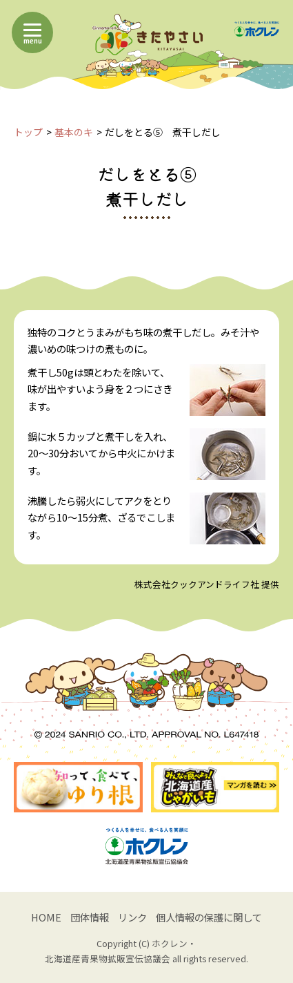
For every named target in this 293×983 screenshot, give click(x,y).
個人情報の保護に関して (209, 917)
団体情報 (89, 917)
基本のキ (73, 132)
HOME (46, 917)
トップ (28, 132)
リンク (132, 917)
